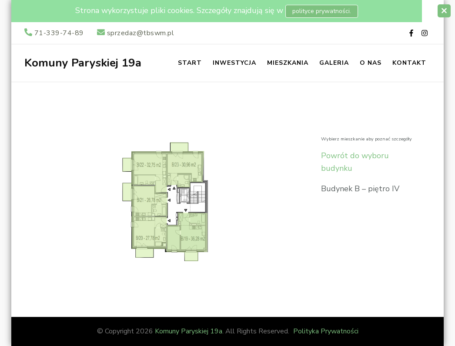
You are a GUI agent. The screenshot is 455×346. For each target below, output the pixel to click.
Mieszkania (287, 63)
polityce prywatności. (321, 11)
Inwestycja (234, 63)
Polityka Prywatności (325, 331)
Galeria (334, 63)
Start (190, 63)
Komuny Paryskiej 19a (82, 62)
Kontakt (409, 63)
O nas (370, 63)
